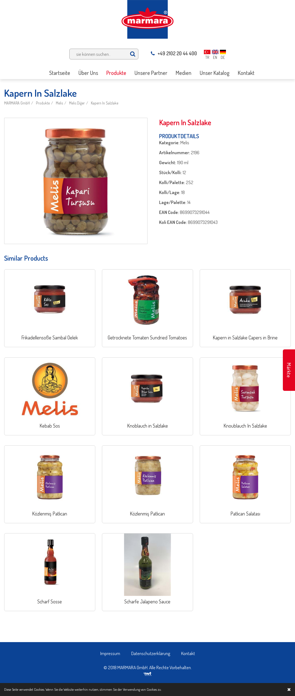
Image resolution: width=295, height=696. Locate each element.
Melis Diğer (77, 103)
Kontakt (188, 653)
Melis (59, 103)
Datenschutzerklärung (150, 653)
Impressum (110, 653)
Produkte (43, 103)
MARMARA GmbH (17, 103)
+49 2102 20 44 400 (174, 53)
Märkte (289, 370)
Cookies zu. (154, 689)
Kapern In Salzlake (104, 103)
